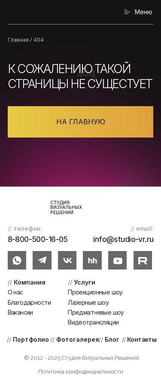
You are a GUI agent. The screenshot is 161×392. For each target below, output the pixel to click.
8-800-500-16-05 (38, 239)
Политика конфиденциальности (80, 371)
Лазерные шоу (88, 302)
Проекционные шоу (95, 292)
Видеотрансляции (93, 322)
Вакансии (20, 312)
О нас (15, 292)
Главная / (20, 40)
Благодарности (29, 302)
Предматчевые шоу (96, 312)
